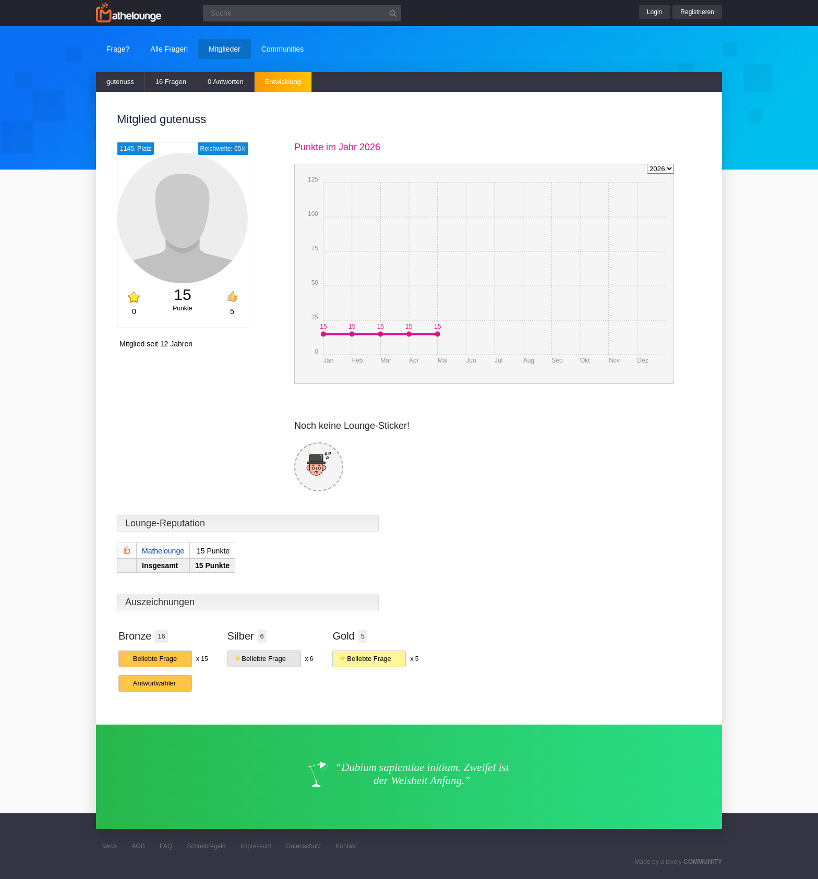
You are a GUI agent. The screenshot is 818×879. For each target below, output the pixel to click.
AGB (138, 846)
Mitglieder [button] (224, 49)
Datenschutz (303, 846)
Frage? (117, 49)
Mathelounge (163, 551)
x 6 (309, 659)
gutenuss (120, 82)
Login (654, 12)
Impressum (255, 846)
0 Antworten (226, 82)
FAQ (166, 846)
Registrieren (697, 12)
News (109, 846)
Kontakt (346, 846)
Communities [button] (282, 49)
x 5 (414, 659)
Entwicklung (283, 82)
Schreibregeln (206, 846)
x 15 (202, 659)
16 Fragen (170, 82)
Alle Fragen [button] (169, 49)
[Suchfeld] (302, 13)
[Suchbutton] (392, 13)
